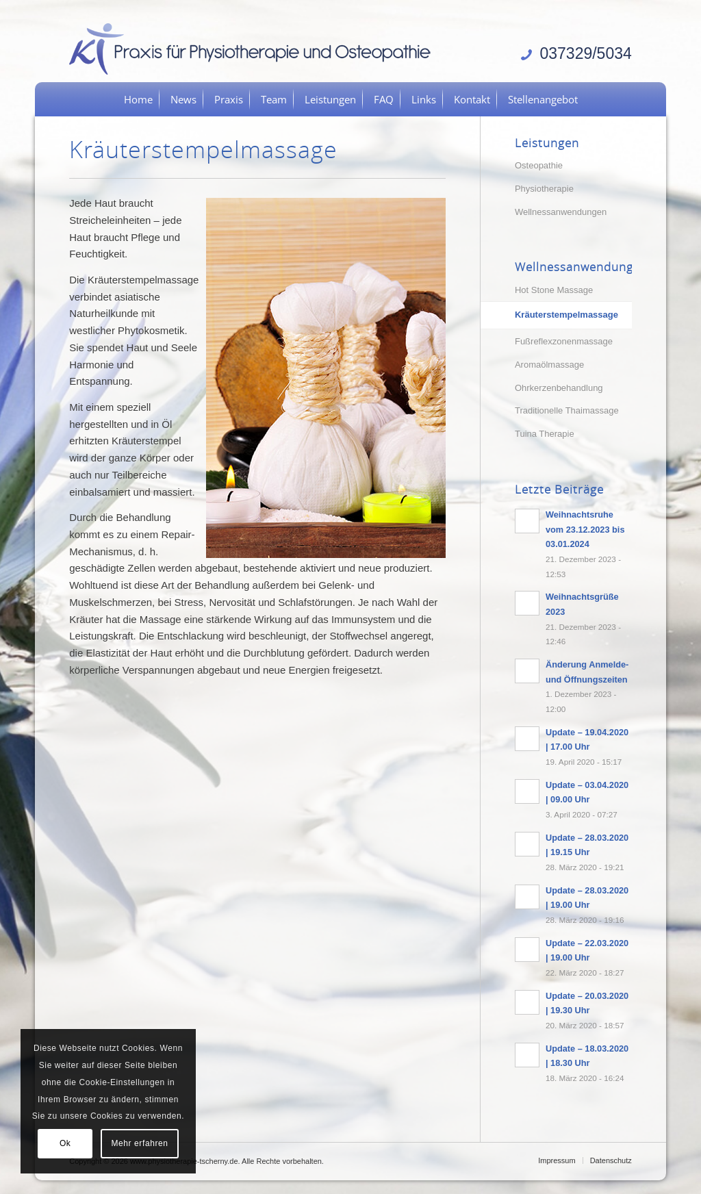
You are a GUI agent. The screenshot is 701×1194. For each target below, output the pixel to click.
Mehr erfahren (139, 1143)
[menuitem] (138, 99)
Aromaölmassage (549, 364)
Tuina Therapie (544, 434)
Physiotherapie (544, 188)
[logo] (254, 48)
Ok (65, 1143)
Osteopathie (539, 165)
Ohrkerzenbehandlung (559, 388)
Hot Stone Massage (554, 290)
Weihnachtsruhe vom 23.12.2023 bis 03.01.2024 (585, 529)
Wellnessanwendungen (561, 212)
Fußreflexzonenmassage (564, 341)
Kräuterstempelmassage (566, 314)
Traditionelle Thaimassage (567, 410)
